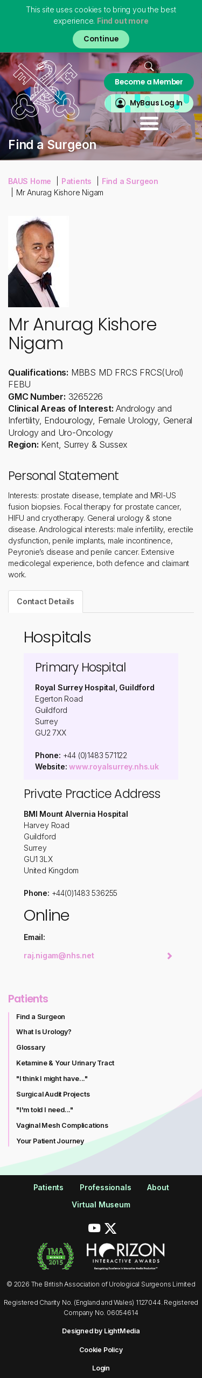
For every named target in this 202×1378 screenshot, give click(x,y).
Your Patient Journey (50, 1141)
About (158, 1187)
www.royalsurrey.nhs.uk (114, 766)
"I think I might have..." (52, 1079)
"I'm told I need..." (44, 1110)
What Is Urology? (44, 1032)
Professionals (105, 1187)
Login (101, 1368)
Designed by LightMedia (101, 1331)
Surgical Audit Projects (52, 1094)
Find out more (122, 20)
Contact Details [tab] (45, 601)
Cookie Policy (100, 1350)
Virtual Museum (101, 1204)
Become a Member (149, 82)
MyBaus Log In (156, 103)
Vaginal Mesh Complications (62, 1125)
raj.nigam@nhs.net (98, 955)
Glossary (30, 1047)
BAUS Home (29, 181)
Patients (76, 181)
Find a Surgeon (130, 181)
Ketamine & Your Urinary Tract (65, 1063)
